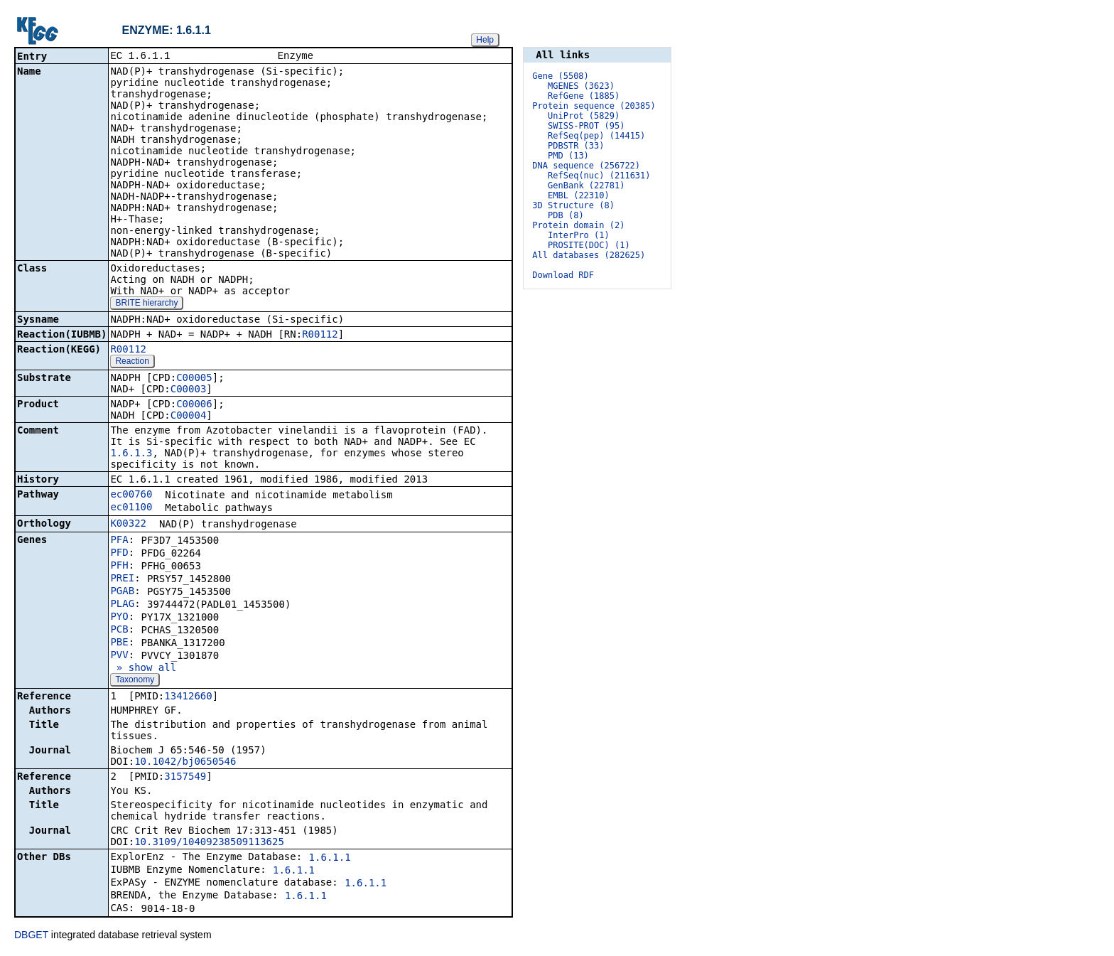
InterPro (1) (579, 235)
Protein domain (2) (578, 225)
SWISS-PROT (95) (586, 126)
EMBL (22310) (579, 195)
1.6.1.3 (131, 454)
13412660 (188, 697)
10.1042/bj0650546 (185, 762)
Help (485, 40)
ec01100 (131, 508)
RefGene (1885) (584, 96)
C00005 (194, 379)
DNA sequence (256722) (586, 166)
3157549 (185, 777)
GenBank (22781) (586, 185)
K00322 (128, 524)
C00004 (189, 416)
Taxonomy (134, 681)
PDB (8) (566, 215)
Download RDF (563, 275)
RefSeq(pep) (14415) (596, 136)
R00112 (320, 335)
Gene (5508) (560, 76)
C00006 (194, 405)
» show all (143, 669)
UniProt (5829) (584, 116)
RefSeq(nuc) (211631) (599, 176)
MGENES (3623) (581, 86)
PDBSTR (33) (576, 146)
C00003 (189, 390)
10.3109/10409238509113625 (209, 843)
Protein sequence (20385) (593, 106)
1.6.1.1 (330, 858)
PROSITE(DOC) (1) (589, 245)
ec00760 (131, 495)
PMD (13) (568, 156)
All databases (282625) (588, 255)
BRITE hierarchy (146, 304)
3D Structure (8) (573, 205)
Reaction (131, 362)
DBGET (31, 936)
